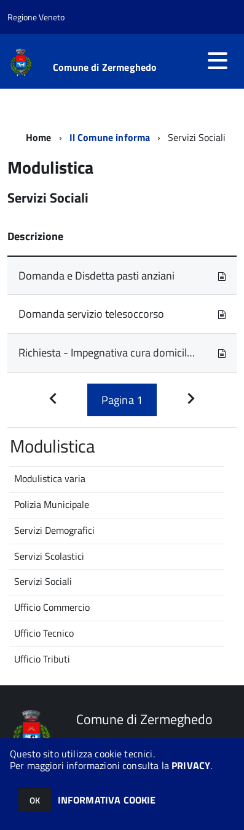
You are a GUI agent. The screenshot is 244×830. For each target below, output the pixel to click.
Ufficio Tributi (42, 658)
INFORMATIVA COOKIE (107, 799)
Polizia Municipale (51, 504)
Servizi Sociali (43, 581)
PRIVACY (190, 765)
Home (39, 137)
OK (35, 800)
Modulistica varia (49, 478)
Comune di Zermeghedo (105, 67)
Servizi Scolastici (49, 556)
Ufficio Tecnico (44, 633)
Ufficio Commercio (52, 607)
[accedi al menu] (217, 60)
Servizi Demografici (54, 530)
